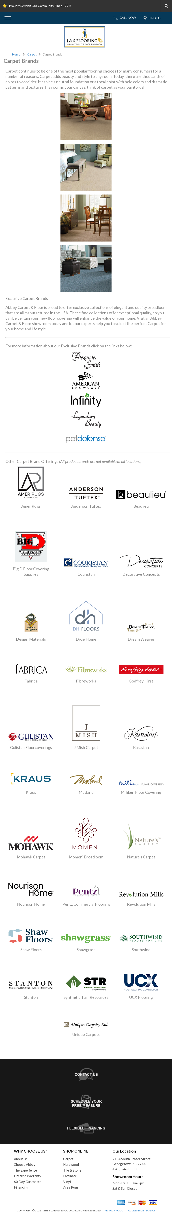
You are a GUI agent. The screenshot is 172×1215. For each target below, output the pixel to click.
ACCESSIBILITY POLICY (141, 1210)
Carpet (32, 54)
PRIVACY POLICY (115, 1210)
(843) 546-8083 (124, 1169)
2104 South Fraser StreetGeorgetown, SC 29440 (131, 1161)
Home (16, 54)
